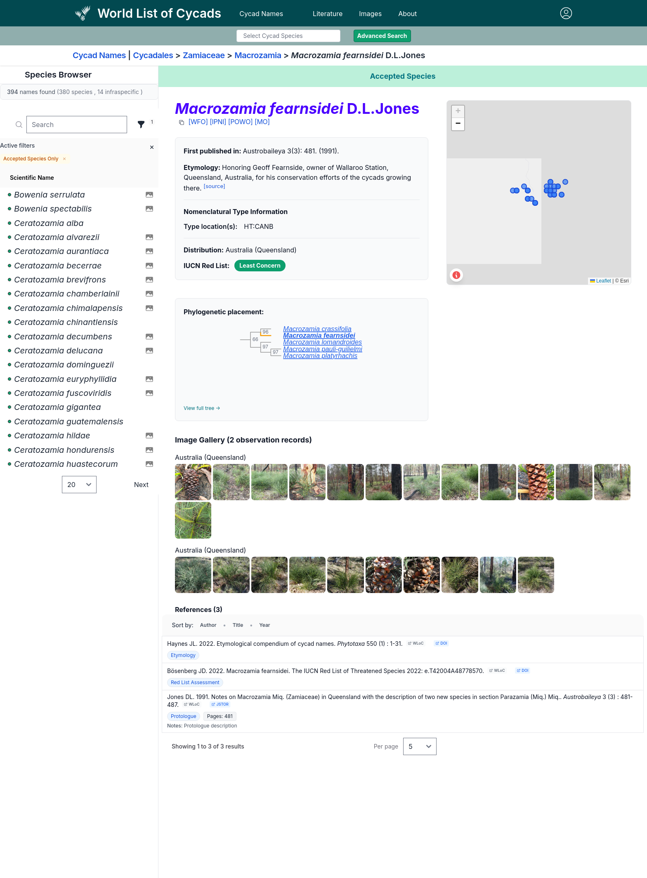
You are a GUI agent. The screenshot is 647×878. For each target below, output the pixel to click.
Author (208, 625)
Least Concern (260, 265)
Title (238, 625)
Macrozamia (257, 55)
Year (264, 625)
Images (370, 13)
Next (141, 484)
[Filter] (141, 124)
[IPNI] (218, 122)
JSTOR (219, 704)
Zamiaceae (204, 55)
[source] (214, 186)
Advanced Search (382, 35)
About (407, 13)
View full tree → (202, 408)
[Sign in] (566, 13)
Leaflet (600, 281)
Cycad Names (261, 13)
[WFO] (198, 122)
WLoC (415, 643)
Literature (327, 13)
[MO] (262, 122)
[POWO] (240, 122)
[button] (458, 112)
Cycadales (153, 55)
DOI (441, 643)
